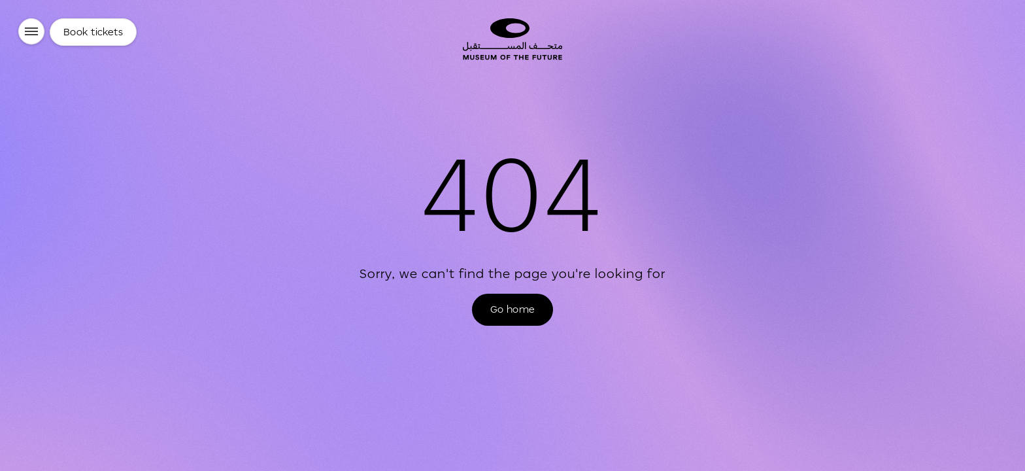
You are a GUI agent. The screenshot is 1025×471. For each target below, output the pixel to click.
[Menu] (31, 31)
